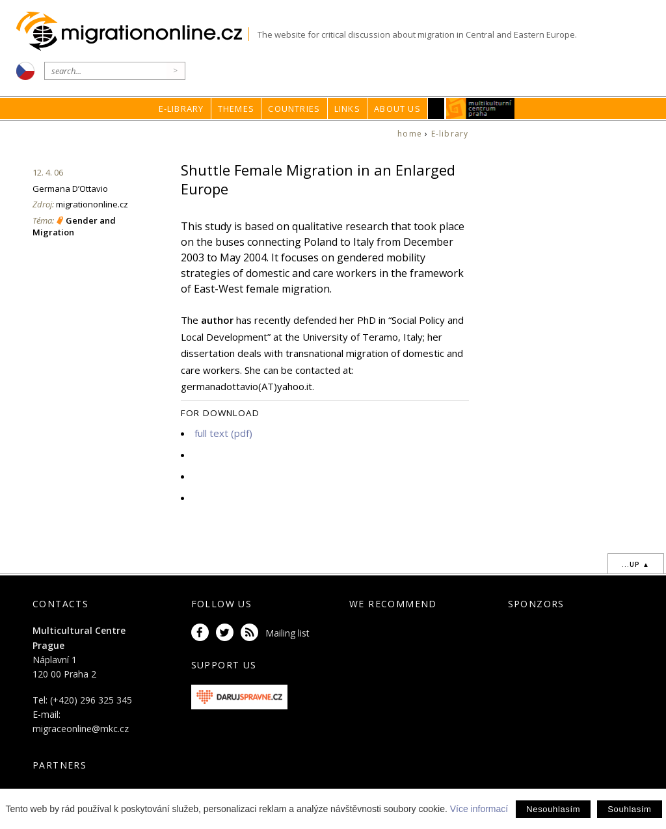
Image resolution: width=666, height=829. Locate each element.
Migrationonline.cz (132, 31)
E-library (181, 108)
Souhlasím (629, 809)
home (409, 133)
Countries (294, 108)
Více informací (479, 809)
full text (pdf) (223, 433)
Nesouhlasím (553, 809)
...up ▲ (636, 564)
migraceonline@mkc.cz (81, 728)
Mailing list (287, 633)
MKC (480, 108)
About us (397, 108)
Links (347, 108)
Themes (236, 108)
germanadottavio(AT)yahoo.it (246, 386)
